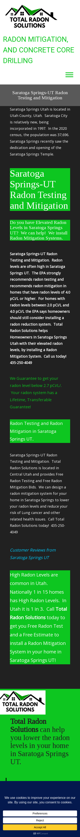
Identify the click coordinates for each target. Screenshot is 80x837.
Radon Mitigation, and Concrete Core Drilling (38, 50)
